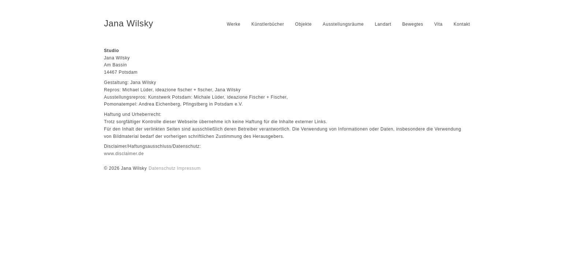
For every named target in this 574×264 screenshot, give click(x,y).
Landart (383, 24)
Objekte (303, 24)
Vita (438, 24)
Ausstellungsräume (343, 24)
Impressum (189, 168)
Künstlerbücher (267, 24)
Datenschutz (162, 168)
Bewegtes (413, 24)
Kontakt (462, 24)
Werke (233, 24)
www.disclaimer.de (124, 153)
